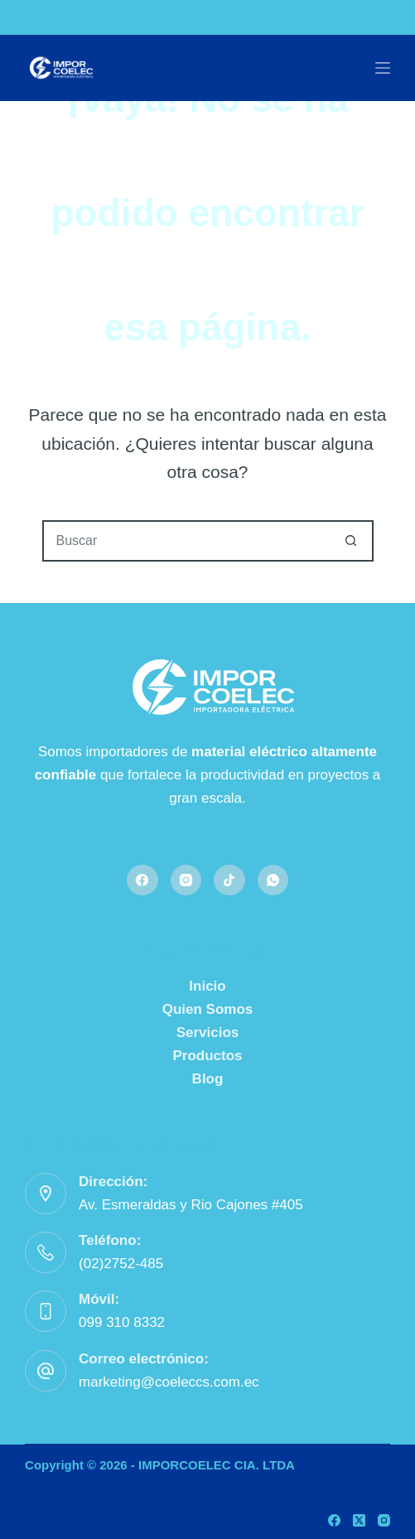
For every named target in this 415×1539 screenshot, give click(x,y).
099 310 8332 (122, 1322)
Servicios (207, 1032)
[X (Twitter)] (359, 1520)
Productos (207, 1056)
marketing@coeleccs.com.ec (169, 1382)
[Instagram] (186, 880)
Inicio (207, 986)
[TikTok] (229, 880)
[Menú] (382, 67)
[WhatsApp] (273, 880)
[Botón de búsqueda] (351, 541)
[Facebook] (142, 880)
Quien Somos (207, 1009)
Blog (208, 1079)
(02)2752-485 (121, 1263)
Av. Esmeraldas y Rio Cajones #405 (191, 1205)
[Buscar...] (187, 541)
